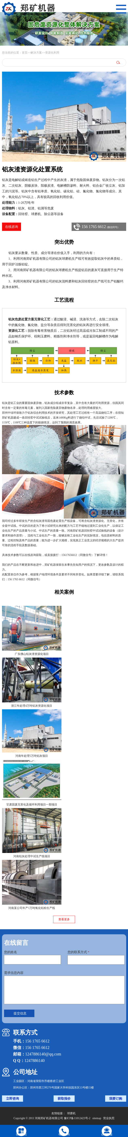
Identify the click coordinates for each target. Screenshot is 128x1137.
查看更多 (64, 919)
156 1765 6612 (100, 226)
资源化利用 (52, 52)
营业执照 (108, 1118)
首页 (25, 52)
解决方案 (36, 52)
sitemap (96, 1118)
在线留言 (21, 1134)
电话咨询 (64, 1134)
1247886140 (34, 1060)
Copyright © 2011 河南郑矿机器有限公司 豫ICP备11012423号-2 (52, 1118)
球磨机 (71, 1113)
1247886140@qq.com (43, 1054)
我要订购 (115, 1098)
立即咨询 (12, 1098)
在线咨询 (11, 226)
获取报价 (64, 1098)
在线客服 (106, 1134)
